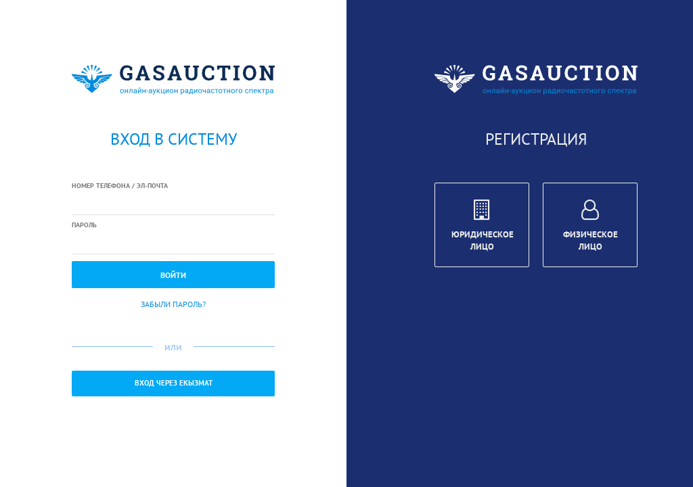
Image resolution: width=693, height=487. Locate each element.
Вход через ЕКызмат (174, 383)
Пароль (84, 225)
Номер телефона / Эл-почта (120, 185)
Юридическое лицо (482, 227)
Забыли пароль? (173, 304)
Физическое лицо (590, 227)
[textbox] (173, 203)
